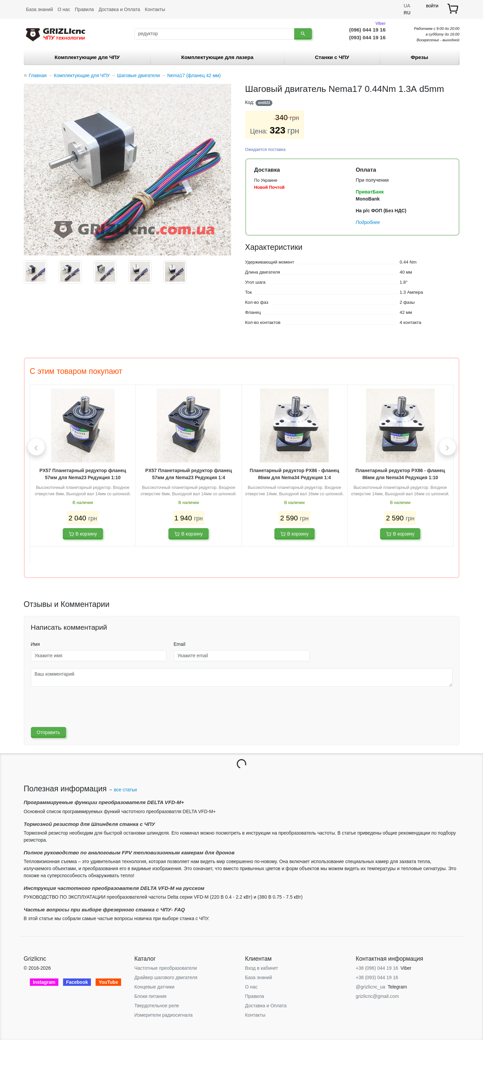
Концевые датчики (155, 987)
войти (432, 5)
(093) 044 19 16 (367, 37)
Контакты (155, 9)
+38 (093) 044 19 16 (377, 977)
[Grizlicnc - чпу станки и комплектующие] (55, 34)
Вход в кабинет (261, 968)
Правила (84, 9)
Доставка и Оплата (119, 9)
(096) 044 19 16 (367, 29)
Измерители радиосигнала (164, 1015)
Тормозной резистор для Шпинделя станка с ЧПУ (89, 824)
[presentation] (36, 447)
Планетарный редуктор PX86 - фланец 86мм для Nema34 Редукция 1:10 (400, 474)
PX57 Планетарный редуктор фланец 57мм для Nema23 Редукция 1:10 (83, 474)
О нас (64, 9)
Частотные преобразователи (166, 968)
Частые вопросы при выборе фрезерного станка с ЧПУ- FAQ (104, 909)
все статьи (125, 789)
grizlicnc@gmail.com (377, 996)
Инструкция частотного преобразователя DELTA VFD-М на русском (114, 888)
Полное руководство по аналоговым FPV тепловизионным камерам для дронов (129, 852)
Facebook (77, 982)
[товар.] (453, 8)
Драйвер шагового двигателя (166, 977)
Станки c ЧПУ (332, 57)
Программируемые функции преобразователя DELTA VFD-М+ (104, 802)
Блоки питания (151, 996)
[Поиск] (214, 34)
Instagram (44, 982)
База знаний (39, 9)
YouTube (108, 982)
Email (179, 644)
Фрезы (419, 57)
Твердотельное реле (157, 1005)
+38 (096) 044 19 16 (377, 968)
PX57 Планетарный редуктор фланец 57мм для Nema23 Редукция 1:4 (188, 474)
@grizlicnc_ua (370, 987)
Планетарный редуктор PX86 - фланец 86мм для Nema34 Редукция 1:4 (294, 474)
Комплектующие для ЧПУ (87, 57)
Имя (35, 644)
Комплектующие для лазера (217, 57)
